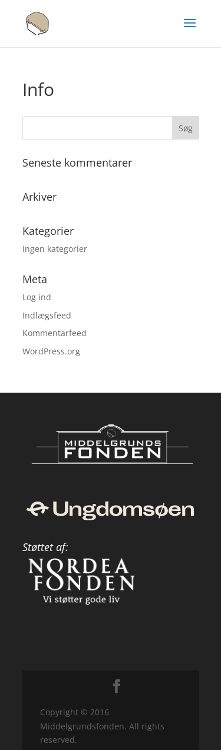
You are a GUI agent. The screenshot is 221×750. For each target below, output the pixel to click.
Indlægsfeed (46, 315)
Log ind (36, 297)
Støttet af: (45, 547)
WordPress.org (51, 351)
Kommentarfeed (54, 333)
